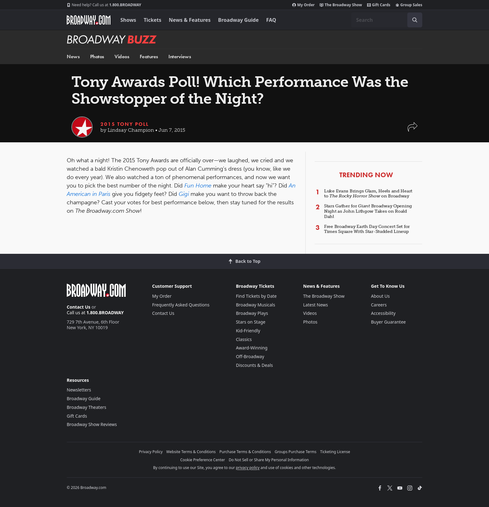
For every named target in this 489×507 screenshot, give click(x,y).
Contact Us (78, 307)
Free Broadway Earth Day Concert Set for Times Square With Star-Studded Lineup (367, 229)
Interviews (179, 56)
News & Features (190, 19)
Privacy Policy (151, 451)
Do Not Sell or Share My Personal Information (269, 459)
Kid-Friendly (248, 331)
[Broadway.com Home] (88, 20)
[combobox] (386, 19)
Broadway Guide (238, 19)
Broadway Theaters (86, 407)
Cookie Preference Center (202, 459)
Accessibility (383, 313)
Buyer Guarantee (388, 322)
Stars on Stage (250, 322)
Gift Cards (378, 4)
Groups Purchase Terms (296, 451)
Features (149, 56)
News (73, 56)
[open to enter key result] (414, 19)
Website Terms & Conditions (190, 451)
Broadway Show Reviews (92, 424)
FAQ (271, 19)
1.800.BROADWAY (104, 4)
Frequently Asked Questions (181, 305)
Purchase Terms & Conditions (245, 451)
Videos (121, 56)
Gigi (184, 194)
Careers (378, 305)
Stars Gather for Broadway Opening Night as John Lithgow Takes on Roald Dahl (368, 211)
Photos (97, 56)
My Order (303, 4)
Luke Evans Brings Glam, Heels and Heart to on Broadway (368, 193)
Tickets (153, 19)
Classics (244, 339)
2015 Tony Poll (124, 124)
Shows (128, 19)
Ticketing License (335, 451)
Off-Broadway (250, 356)
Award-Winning (251, 348)
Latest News (315, 305)
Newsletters (79, 390)
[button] (413, 130)
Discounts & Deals (254, 365)
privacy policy (247, 467)
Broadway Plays (252, 313)
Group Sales (408, 4)
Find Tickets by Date (256, 296)
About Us (380, 296)
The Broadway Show (341, 4)
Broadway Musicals (255, 305)
